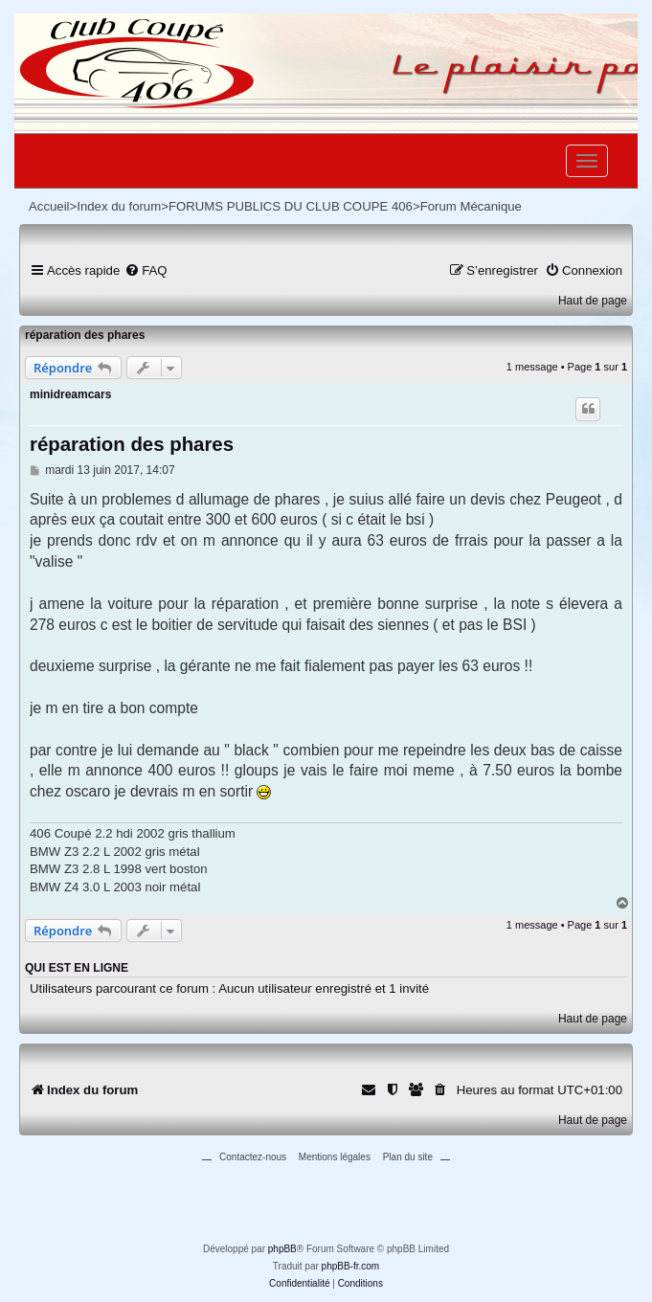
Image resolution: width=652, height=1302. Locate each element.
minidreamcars (70, 394)
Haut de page (592, 300)
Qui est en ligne (76, 968)
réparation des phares (85, 335)
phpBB (282, 1249)
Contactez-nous (252, 1157)
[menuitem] (145, 270)
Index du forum (119, 206)
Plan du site (408, 1157)
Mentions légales (335, 1157)
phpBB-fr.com (351, 1266)
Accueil (49, 206)
